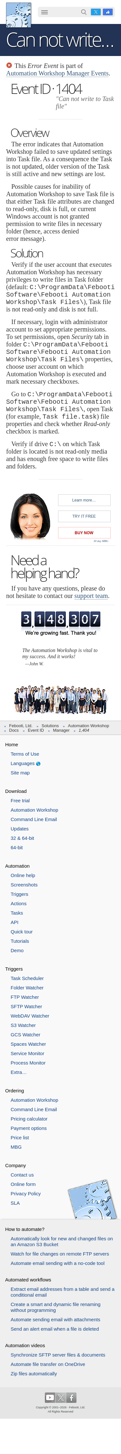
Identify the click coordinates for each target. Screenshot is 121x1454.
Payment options (29, 1128)
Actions (18, 903)
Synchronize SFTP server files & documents (58, 1355)
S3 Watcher (23, 1025)
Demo (17, 950)
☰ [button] (44, 12)
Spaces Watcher (28, 1044)
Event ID (36, 730)
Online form (23, 1184)
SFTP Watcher (26, 1006)
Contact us (22, 1175)
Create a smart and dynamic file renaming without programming (55, 1307)
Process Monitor (28, 1062)
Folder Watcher (27, 987)
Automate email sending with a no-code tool (58, 1263)
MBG (16, 1147)
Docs (14, 730)
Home (11, 744)
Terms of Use (25, 754)
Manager (61, 730)
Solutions (50, 725)
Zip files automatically (34, 1373)
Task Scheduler (27, 978)
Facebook (108, 12)
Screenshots (24, 884)
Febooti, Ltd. (18, 15)
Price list (20, 1137)
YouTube (50, 1397)
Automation (17, 866)
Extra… (19, 1072)
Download (16, 791)
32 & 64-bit (22, 838)
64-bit (17, 847)
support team (91, 595)
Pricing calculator (29, 1118)
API (14, 922)
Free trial (20, 800)
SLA (15, 1203)
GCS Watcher (25, 1034)
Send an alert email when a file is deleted (55, 1329)
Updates (20, 828)
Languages (23, 763)
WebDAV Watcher (30, 1016)
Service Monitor (27, 1053)
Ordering (14, 1090)
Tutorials (20, 941)
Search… (84, 12)
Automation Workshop (88, 725)
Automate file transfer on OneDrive (48, 1364)
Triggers (19, 894)
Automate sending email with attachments (55, 1319)
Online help (23, 875)
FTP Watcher (25, 997)
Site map (20, 772)
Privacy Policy (26, 1193)
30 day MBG (101, 541)
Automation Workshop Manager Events (57, 73)
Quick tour (22, 931)
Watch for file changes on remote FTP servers (60, 1254)
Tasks (17, 913)
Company (15, 1165)
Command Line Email (34, 819)
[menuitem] (44, 12)
